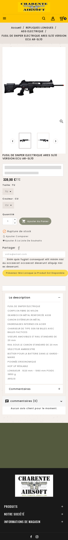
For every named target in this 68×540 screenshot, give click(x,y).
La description (19, 297)
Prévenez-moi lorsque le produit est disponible (35, 273)
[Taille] (8, 191)
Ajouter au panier (35, 221)
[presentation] (12, 141)
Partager (19, 248)
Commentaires (20, 389)
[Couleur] (8, 205)
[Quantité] (7, 221)
